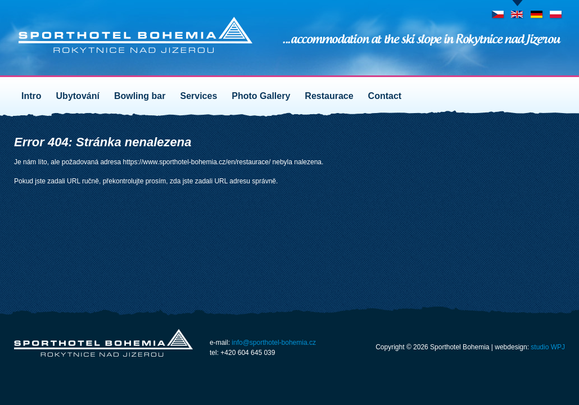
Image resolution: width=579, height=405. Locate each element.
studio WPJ (548, 347)
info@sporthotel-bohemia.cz (274, 342)
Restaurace (329, 96)
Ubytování (77, 96)
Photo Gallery (261, 96)
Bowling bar (140, 96)
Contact (385, 96)
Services (198, 96)
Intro (31, 96)
